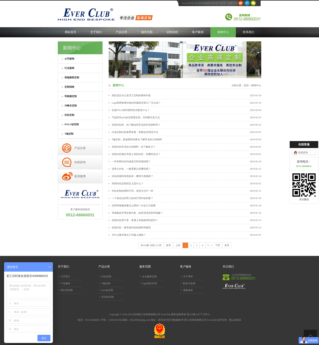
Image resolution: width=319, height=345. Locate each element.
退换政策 (188, 290)
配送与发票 (189, 283)
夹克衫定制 (108, 296)
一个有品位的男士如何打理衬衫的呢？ (132, 198)
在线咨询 (80, 162)
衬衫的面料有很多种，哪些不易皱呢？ (132, 176)
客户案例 (197, 32)
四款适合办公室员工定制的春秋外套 (131, 95)
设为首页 (221, 3)
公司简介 (65, 276)
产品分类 (121, 32)
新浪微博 (80, 176)
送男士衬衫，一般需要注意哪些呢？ (131, 168)
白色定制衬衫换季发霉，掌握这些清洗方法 (135, 132)
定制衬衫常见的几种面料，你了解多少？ (134, 146)
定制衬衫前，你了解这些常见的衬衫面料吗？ (136, 124)
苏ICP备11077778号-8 (198, 314)
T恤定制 (106, 283)
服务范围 (147, 32)
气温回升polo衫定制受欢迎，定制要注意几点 (136, 117)
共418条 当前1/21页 (151, 245)
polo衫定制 (107, 290)
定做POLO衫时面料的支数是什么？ (131, 110)
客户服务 (185, 266)
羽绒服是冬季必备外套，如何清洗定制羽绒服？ (137, 212)
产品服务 (65, 283)
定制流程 (172, 32)
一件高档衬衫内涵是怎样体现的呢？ (131, 161)
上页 (177, 245)
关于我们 (96, 32)
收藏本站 (232, 3)
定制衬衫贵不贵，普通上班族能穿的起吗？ (135, 220)
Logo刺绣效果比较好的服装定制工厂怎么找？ (136, 102)
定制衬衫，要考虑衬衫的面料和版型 (131, 227)
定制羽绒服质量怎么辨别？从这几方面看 (134, 205)
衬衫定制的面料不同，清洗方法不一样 (132, 190)
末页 (226, 245)
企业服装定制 (149, 276)
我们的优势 (67, 290)
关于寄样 (188, 276)
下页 (217, 245)
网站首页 (70, 32)
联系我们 (248, 32)
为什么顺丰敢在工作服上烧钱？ (129, 234)
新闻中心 (223, 32)
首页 (246, 85)
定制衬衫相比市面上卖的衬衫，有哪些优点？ (136, 154)
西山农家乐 (235, 319)
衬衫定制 (106, 276)
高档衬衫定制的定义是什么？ (127, 183)
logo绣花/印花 (149, 283)
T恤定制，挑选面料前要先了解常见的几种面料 (137, 139)
